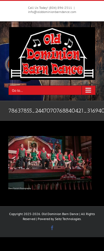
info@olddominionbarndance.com (52, 12)
